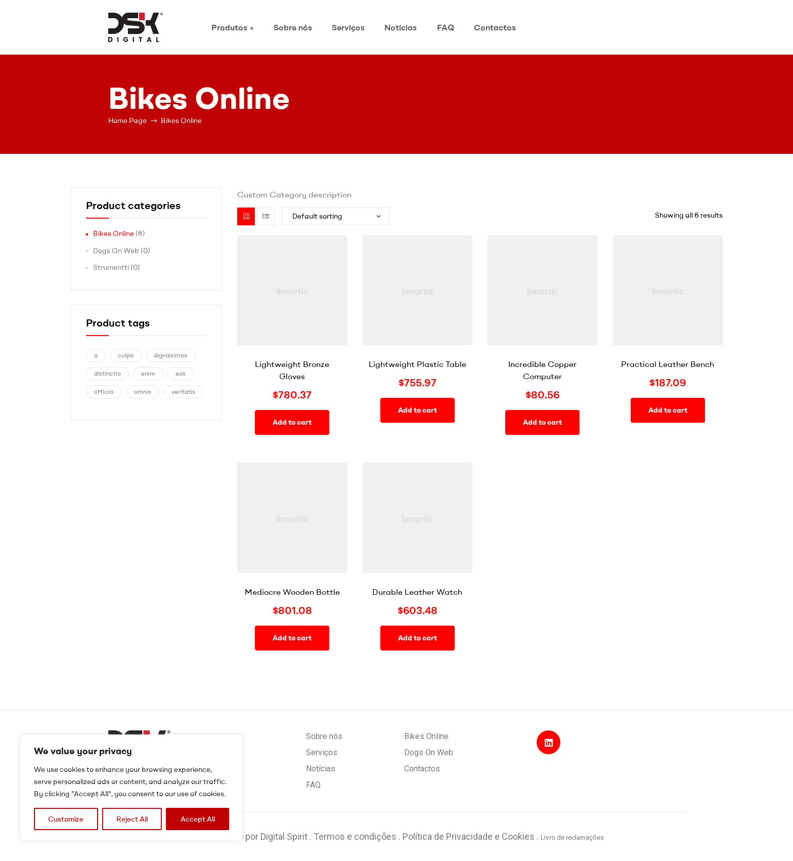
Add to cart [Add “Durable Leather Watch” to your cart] (417, 637)
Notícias (400, 27)
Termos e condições (355, 836)
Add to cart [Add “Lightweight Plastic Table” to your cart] (417, 410)
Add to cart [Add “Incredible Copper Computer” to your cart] (542, 422)
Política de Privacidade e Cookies (470, 836)
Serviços (348, 27)
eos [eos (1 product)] (180, 373)
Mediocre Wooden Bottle (292, 592)
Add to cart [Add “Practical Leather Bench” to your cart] (667, 410)
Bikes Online (113, 233)
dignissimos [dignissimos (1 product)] (170, 355)
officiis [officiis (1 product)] (104, 391)
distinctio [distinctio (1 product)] (107, 373)
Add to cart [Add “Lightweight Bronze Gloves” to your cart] (292, 422)
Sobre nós (293, 27)
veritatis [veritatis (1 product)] (183, 391)
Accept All (198, 819)
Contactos (495, 27)
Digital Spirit (283, 836)
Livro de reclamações (572, 837)
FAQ (445, 27)
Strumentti (111, 267)
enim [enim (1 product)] (148, 373)
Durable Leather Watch (417, 592)
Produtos (229, 27)
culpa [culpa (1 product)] (126, 355)
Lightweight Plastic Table (417, 364)
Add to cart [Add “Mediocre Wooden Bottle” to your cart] (292, 637)
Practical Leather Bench (667, 364)
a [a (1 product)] (96, 355)
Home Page (127, 120)
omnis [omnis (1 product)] (142, 391)
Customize (65, 819)
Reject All (132, 819)
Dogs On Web (116, 250)
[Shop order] (335, 216)
